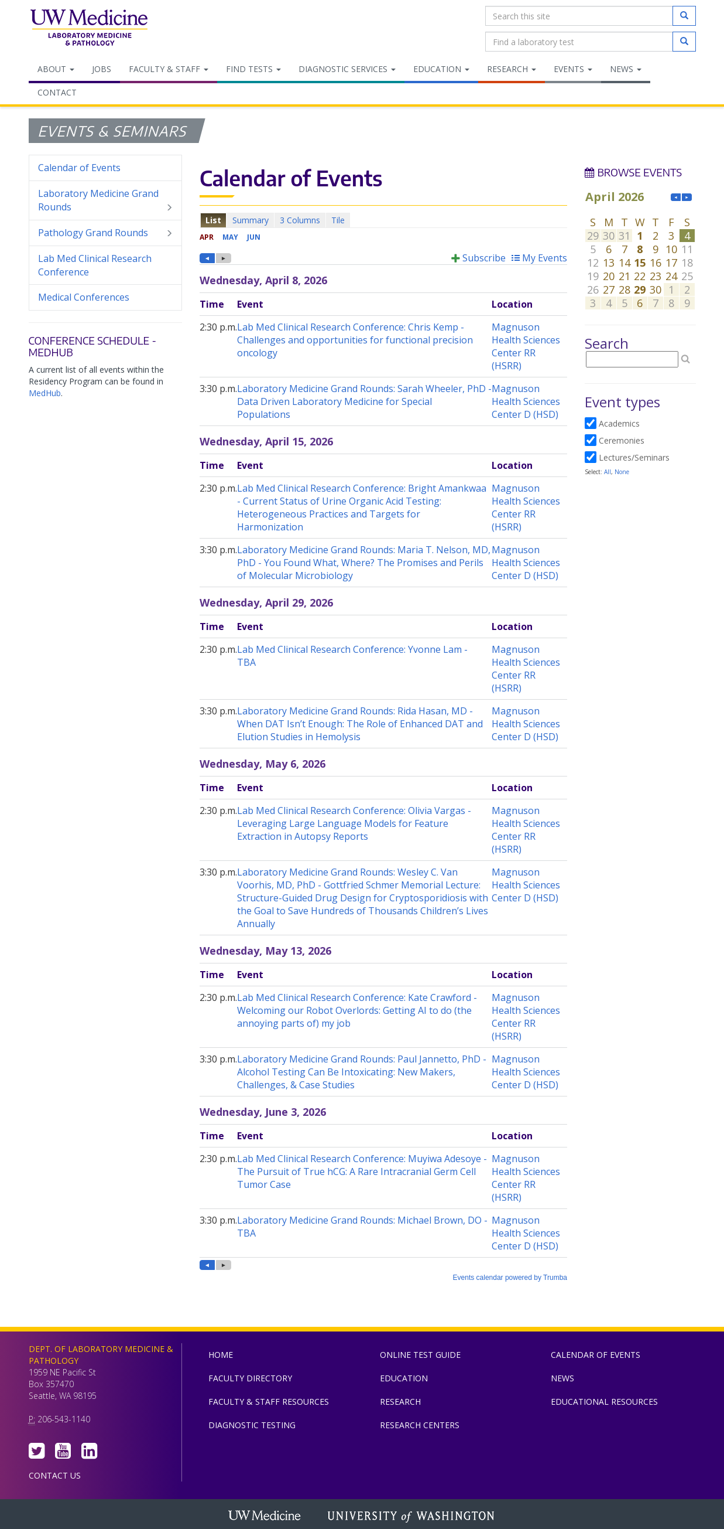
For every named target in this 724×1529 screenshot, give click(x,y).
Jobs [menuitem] (101, 68)
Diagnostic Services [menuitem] (347, 68)
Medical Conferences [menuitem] (83, 297)
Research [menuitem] (511, 68)
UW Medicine (266, 1516)
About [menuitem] (55, 68)
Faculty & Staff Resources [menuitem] (268, 1401)
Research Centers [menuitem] (419, 1425)
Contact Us (55, 1475)
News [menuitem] (625, 68)
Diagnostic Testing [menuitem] (252, 1425)
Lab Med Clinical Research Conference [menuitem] (95, 265)
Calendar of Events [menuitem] (79, 167)
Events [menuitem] (573, 68)
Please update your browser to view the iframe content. (383, 220)
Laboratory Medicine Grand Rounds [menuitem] (105, 200)
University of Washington (412, 1516)
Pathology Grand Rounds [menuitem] (105, 233)
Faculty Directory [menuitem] (250, 1378)
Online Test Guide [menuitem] (420, 1354)
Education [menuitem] (441, 68)
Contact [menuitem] (57, 92)
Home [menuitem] (220, 1354)
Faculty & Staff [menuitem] (168, 68)
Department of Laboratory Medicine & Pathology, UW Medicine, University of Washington (89, 28)
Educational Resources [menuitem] (604, 1401)
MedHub (45, 393)
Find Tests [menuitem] (253, 68)
